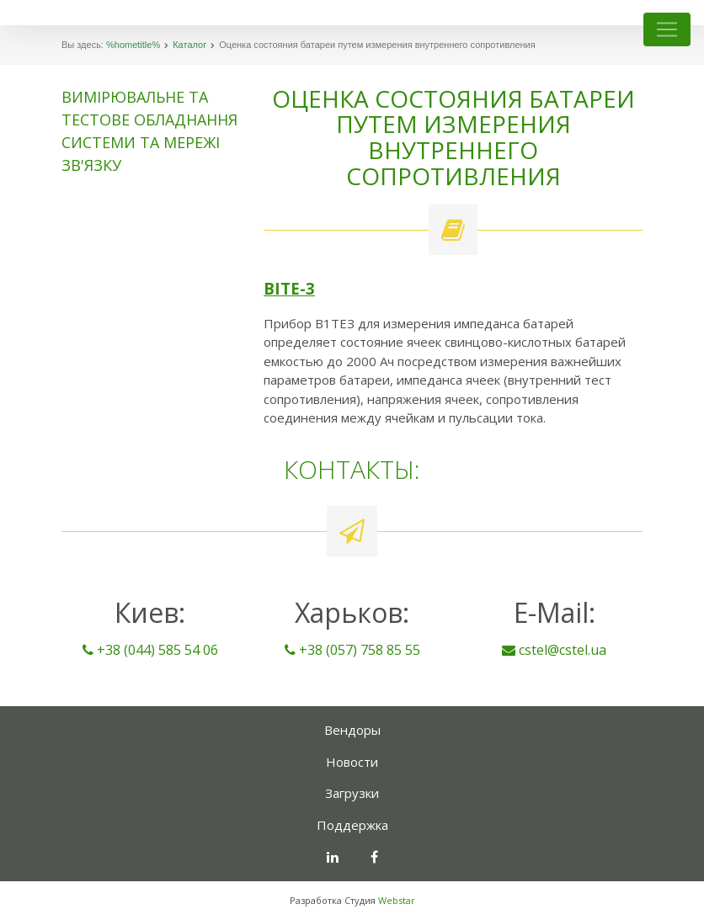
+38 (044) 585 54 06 (150, 650)
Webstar (396, 900)
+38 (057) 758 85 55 (352, 650)
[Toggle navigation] (667, 29)
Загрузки (352, 792)
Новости (352, 761)
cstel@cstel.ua (554, 650)
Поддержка (352, 824)
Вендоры (352, 729)
